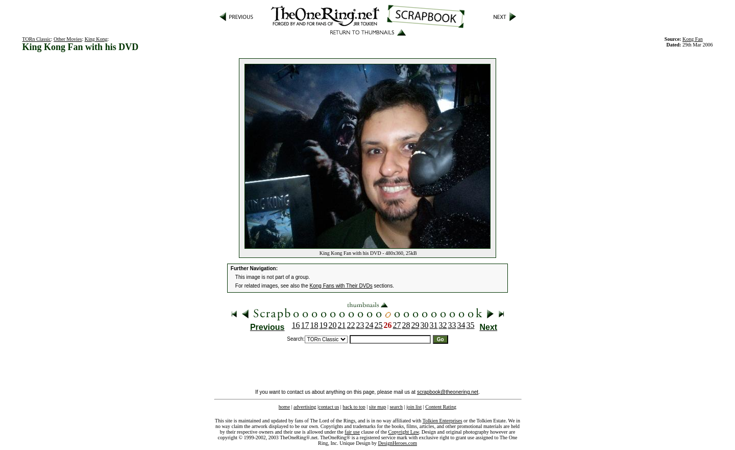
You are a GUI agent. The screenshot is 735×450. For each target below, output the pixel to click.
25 (379, 325)
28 (406, 325)
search (396, 407)
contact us (328, 407)
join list (414, 407)
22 (351, 325)
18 (314, 325)
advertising (304, 407)
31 (434, 325)
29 (415, 325)
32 (443, 325)
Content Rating (440, 407)
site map (377, 407)
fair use (352, 432)
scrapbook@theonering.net (447, 392)
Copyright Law (403, 432)
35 (471, 325)
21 (342, 325)
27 (397, 325)
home (284, 407)
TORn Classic (36, 39)
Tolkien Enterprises (442, 420)
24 (369, 325)
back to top (353, 407)
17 (305, 325)
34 (461, 325)
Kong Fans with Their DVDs (341, 286)
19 (324, 325)
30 (425, 325)
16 (296, 325)
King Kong (96, 39)
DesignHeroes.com (397, 443)
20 (333, 325)
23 (360, 325)
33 (452, 325)
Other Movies (68, 39)
